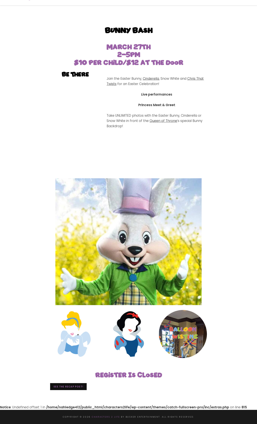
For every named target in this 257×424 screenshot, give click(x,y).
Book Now (118, 8)
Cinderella (151, 78)
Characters (149, 8)
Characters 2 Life (106, 416)
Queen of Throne (163, 121)
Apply (200, 8)
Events (178, 8)
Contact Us (227, 8)
